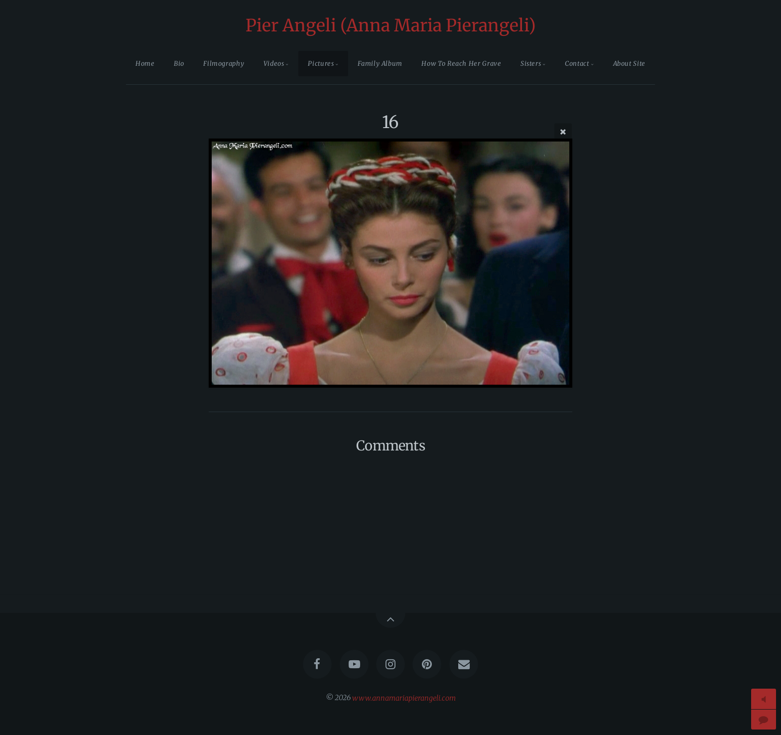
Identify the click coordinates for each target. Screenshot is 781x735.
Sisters (531, 63)
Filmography (223, 63)
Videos (273, 63)
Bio (179, 63)
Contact (577, 63)
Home (145, 63)
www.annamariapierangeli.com (404, 697)
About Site (629, 63)
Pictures (321, 63)
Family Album (380, 63)
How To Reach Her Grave (461, 63)
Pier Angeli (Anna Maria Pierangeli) (391, 25)
